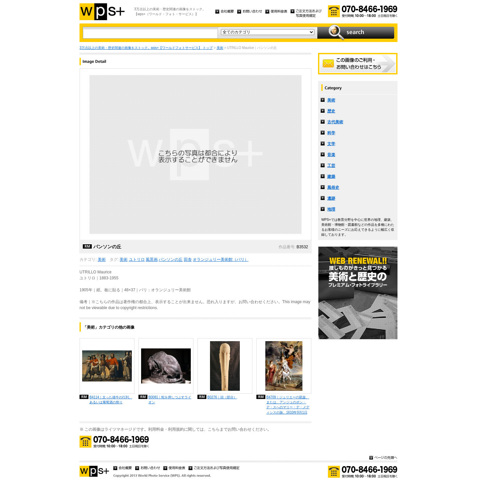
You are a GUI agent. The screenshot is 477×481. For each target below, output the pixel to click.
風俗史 (333, 187)
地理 (331, 209)
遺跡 (331, 198)
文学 (331, 143)
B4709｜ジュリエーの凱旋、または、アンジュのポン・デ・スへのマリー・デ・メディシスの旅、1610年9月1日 (287, 404)
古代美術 (335, 122)
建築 (331, 176)
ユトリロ (137, 259)
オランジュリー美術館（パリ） (220, 259)
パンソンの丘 (171, 259)
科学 (331, 133)
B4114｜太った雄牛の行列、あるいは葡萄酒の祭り (110, 399)
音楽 (331, 154)
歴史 (331, 111)
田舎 (188, 259)
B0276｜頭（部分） (222, 397)
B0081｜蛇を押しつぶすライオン (169, 399)
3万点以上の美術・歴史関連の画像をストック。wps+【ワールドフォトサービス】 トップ (146, 48)
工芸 (331, 165)
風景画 (152, 259)
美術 (220, 48)
